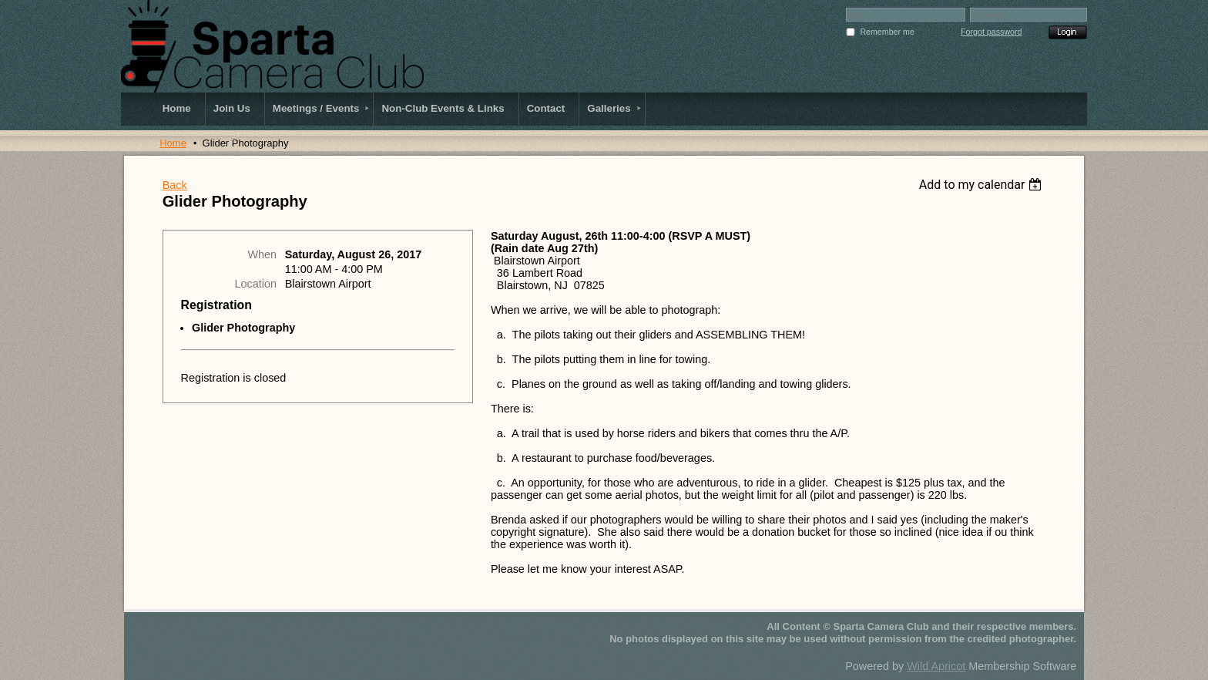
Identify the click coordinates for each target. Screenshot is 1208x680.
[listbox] (982, 184)
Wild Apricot (936, 666)
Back (175, 185)
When (262, 254)
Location (256, 284)
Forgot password (991, 31)
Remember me (887, 31)
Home (172, 143)
